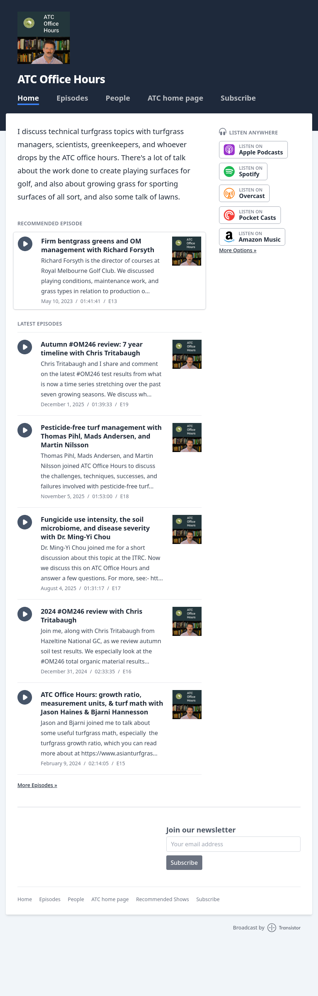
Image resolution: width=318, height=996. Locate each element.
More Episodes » (37, 785)
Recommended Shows (162, 899)
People (118, 98)
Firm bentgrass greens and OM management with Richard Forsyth (97, 245)
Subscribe (238, 98)
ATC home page (175, 98)
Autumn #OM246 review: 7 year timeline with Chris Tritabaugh (92, 348)
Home (28, 98)
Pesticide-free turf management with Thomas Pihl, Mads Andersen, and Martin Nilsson (101, 436)
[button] (25, 244)
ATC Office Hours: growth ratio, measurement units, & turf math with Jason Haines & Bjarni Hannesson (102, 703)
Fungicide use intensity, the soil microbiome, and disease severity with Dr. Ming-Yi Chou (95, 528)
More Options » (238, 250)
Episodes (72, 98)
